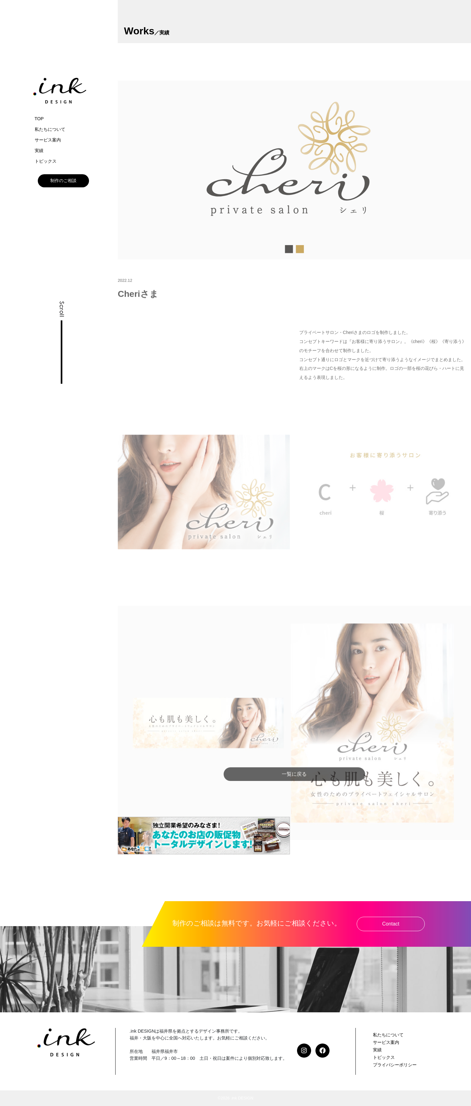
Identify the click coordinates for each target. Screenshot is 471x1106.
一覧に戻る (294, 783)
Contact (390, 923)
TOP (39, 118)
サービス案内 (48, 139)
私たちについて (50, 129)
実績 (39, 150)
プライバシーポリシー (395, 1064)
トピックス (46, 161)
